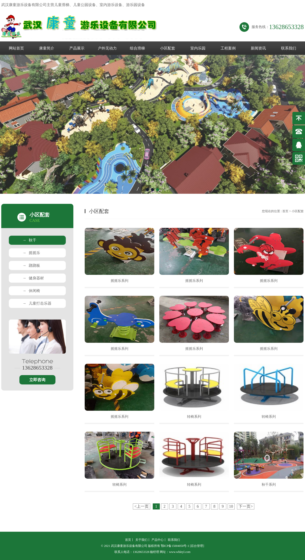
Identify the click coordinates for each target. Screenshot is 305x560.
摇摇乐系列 (119, 281)
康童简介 (46, 48)
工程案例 (228, 48)
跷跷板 (31, 265)
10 (231, 506)
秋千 (29, 240)
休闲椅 (31, 291)
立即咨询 (37, 380)
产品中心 (157, 540)
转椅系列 (194, 417)
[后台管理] (197, 546)
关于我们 (141, 540)
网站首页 (16, 48)
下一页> (245, 506)
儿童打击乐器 (36, 303)
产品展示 (76, 48)
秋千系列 (269, 484)
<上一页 (141, 506)
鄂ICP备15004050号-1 (175, 546)
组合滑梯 (137, 48)
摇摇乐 (31, 253)
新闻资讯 (258, 48)
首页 (285, 211)
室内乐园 (197, 48)
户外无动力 (107, 48)
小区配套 (167, 48)
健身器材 (33, 278)
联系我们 (288, 48)
